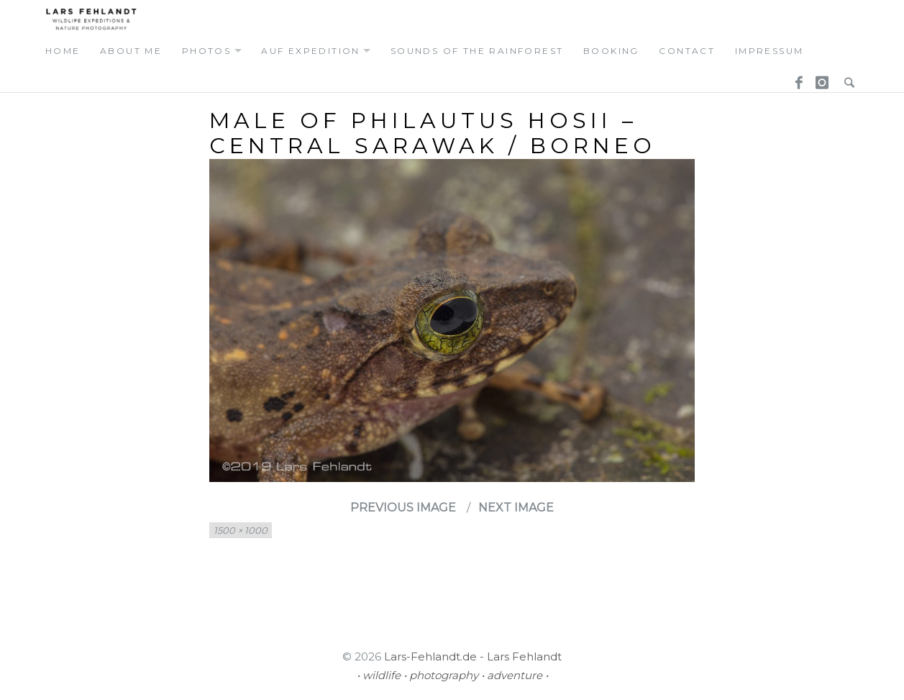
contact (687, 50)
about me (131, 50)
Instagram (820, 78)
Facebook (794, 78)
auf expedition (310, 50)
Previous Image (403, 507)
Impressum (769, 50)
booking (611, 50)
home (63, 50)
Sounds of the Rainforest (477, 50)
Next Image (516, 507)
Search (846, 78)
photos (206, 50)
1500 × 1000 (241, 530)
